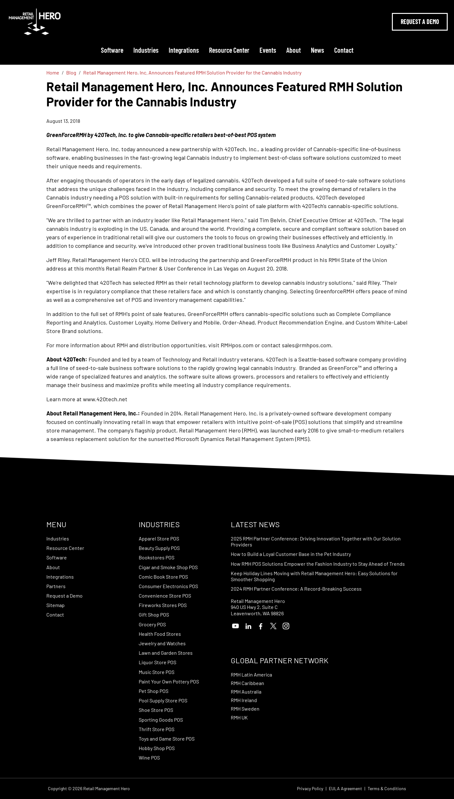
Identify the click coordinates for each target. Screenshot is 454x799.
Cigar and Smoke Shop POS (168, 567)
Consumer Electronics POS (168, 586)
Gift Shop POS (154, 614)
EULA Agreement (345, 788)
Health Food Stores (160, 634)
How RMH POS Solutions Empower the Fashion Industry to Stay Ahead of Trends (318, 564)
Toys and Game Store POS (167, 739)
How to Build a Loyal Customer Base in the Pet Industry (291, 554)
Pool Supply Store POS (163, 700)
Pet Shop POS (153, 691)
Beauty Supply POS (159, 548)
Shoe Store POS (156, 710)
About (293, 50)
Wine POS (149, 757)
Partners (56, 586)
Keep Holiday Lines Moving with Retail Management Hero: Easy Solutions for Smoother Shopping (314, 576)
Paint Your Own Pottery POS (169, 681)
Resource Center (229, 50)
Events (267, 50)
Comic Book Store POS (163, 577)
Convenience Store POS (165, 596)
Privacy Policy (310, 788)
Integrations (184, 50)
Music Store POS (156, 672)
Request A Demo (420, 21)
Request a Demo (64, 596)
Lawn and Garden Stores (166, 653)
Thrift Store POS (156, 729)
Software (112, 50)
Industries (146, 50)
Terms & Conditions (387, 788)
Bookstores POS (156, 557)
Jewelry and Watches (162, 643)
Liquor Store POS (157, 662)
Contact (343, 50)
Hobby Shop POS (157, 748)
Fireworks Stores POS (163, 605)
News (317, 50)
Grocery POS (152, 624)
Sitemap (55, 605)
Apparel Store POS (159, 538)
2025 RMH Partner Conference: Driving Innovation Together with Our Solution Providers (316, 541)
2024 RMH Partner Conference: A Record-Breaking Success (296, 589)
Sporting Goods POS (161, 720)
